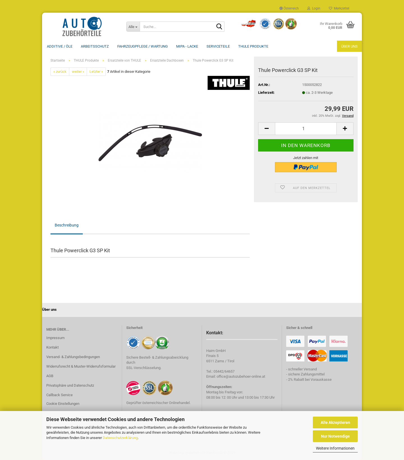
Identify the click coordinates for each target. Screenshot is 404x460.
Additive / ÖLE (59, 46)
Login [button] (313, 8)
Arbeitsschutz (95, 46)
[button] (289, 8)
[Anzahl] (306, 128)
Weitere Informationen (335, 448)
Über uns (349, 46)
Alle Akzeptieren (335, 422)
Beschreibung (67, 225)
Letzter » (96, 71)
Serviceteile (218, 46)
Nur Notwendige (335, 436)
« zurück (59, 71)
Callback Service (59, 395)
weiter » (78, 71)
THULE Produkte (253, 46)
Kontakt (52, 347)
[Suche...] (133, 27)
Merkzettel (339, 8)
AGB (49, 376)
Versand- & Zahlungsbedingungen (73, 357)
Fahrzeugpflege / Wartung (142, 46)
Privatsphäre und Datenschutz (70, 385)
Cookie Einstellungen (62, 403)
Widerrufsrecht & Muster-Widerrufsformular (81, 366)
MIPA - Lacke (187, 46)
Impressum (55, 338)
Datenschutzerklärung (120, 438)
